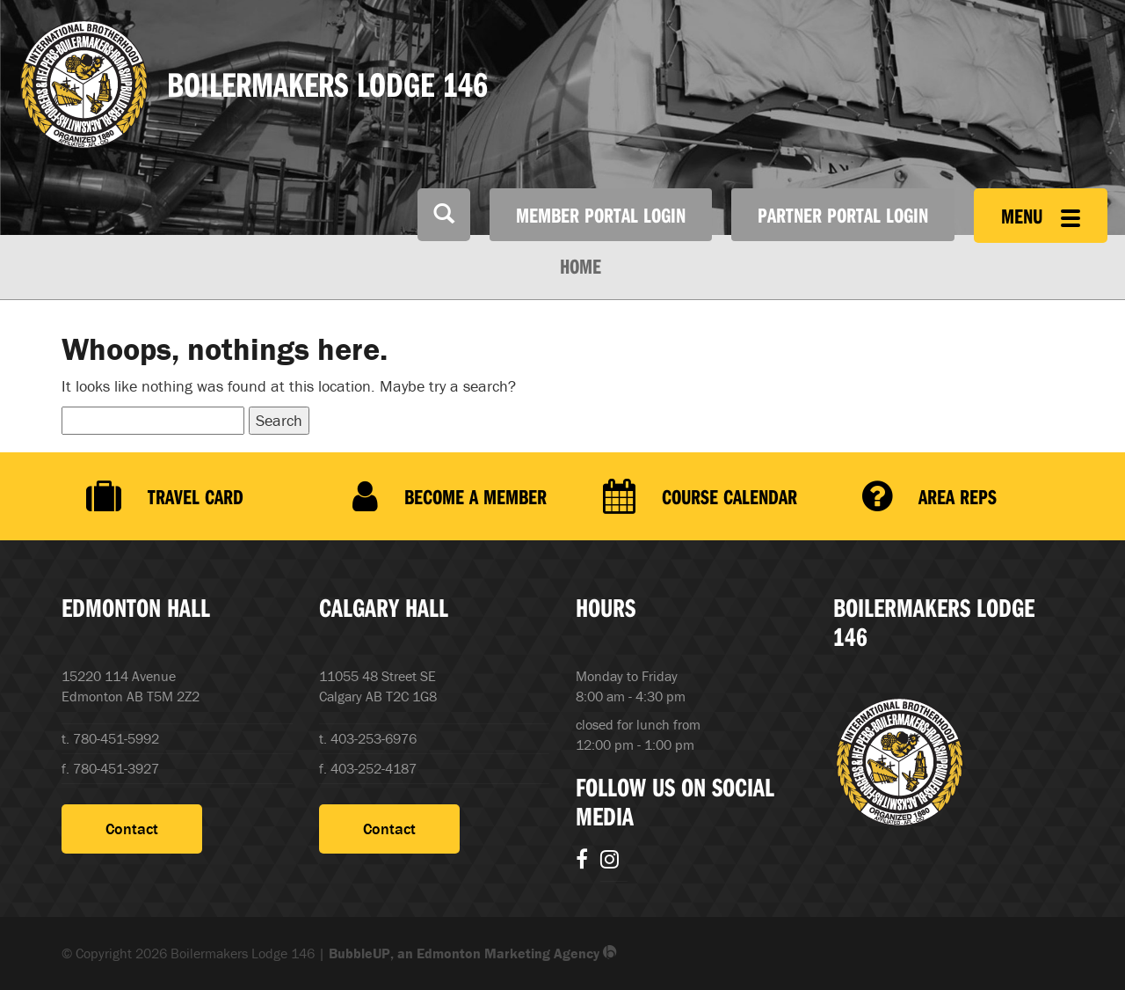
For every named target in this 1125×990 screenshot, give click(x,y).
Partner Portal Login (843, 215)
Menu (1040, 215)
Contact (131, 828)
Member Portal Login (601, 215)
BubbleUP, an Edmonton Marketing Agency (473, 953)
